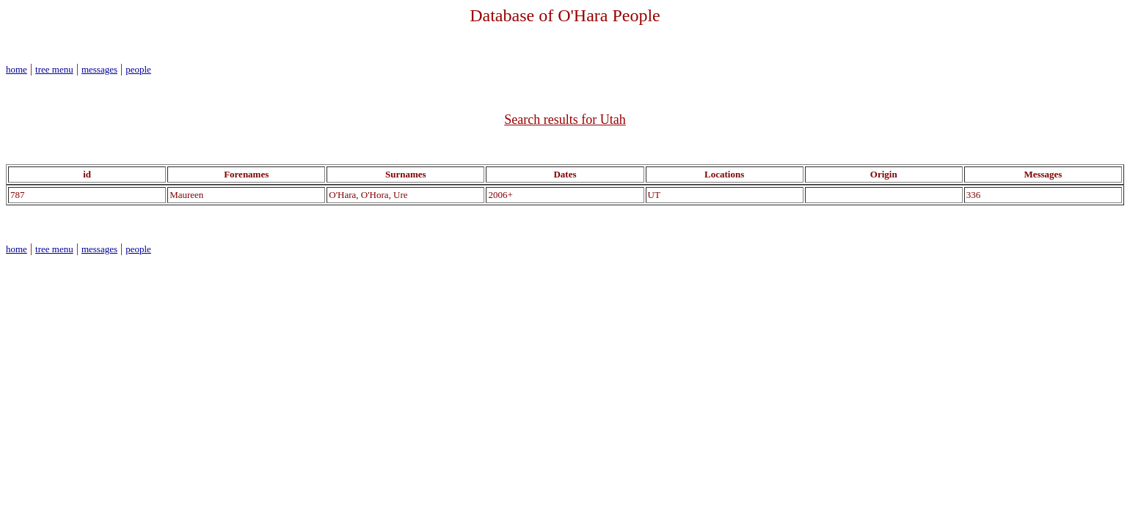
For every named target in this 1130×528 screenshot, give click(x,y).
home (16, 69)
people (138, 69)
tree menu (54, 69)
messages (99, 69)
